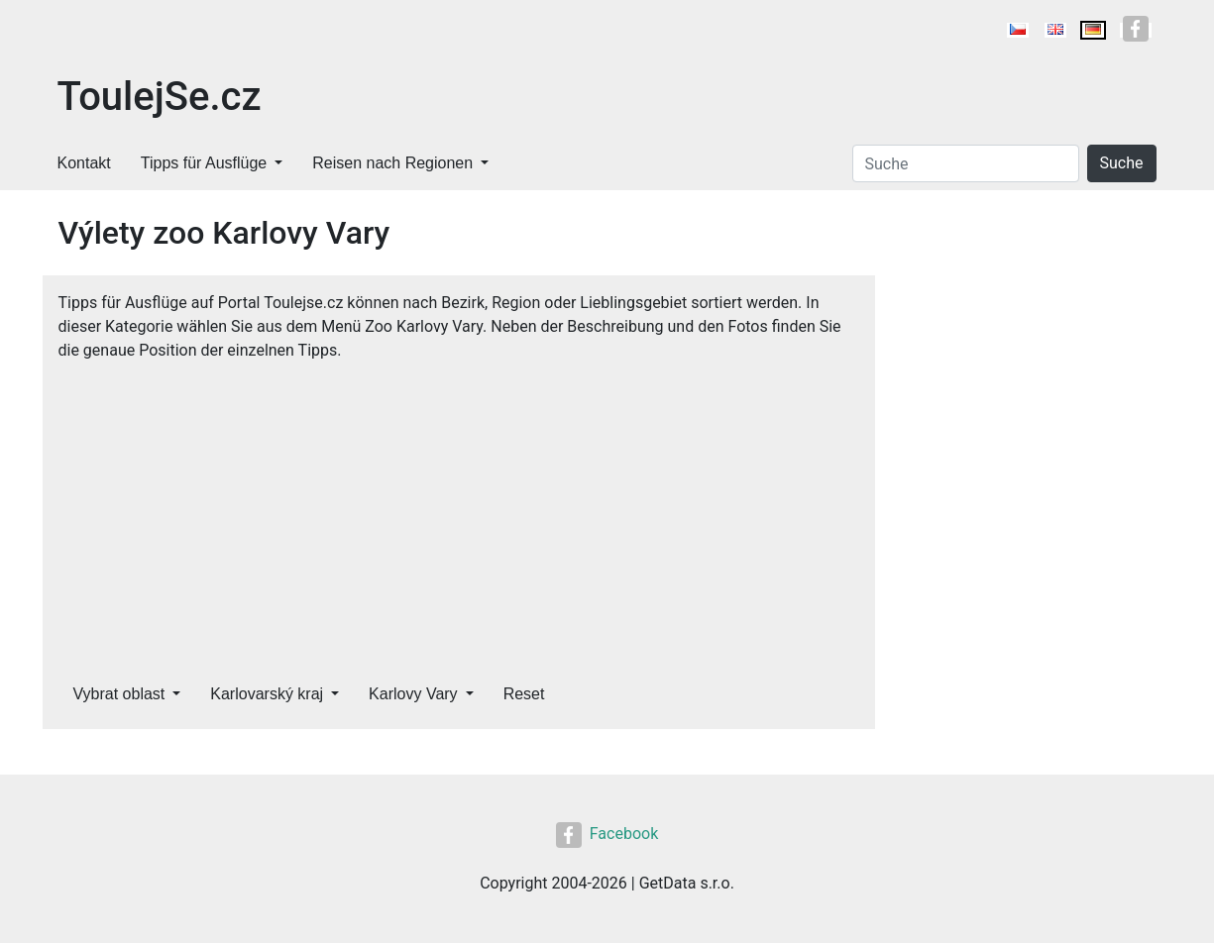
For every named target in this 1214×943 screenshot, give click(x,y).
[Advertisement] (459, 511)
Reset (524, 693)
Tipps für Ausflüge (204, 163)
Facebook (607, 833)
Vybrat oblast (119, 693)
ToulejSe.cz (159, 96)
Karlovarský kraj (266, 693)
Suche (1122, 163)
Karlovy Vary (413, 693)
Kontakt (84, 163)
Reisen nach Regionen (392, 163)
